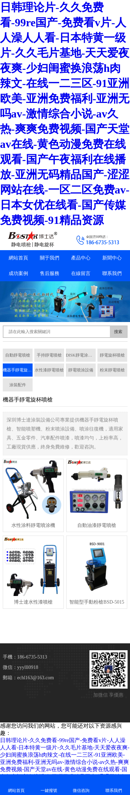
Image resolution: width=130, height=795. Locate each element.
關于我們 (49, 258)
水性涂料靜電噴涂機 (33, 525)
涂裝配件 (17, 384)
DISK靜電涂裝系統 (81, 355)
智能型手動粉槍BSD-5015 (96, 602)
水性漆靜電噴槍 (49, 370)
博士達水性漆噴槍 (33, 602)
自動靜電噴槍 (17, 355)
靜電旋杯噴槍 (112, 355)
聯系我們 (112, 273)
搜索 (118, 331)
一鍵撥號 (49, 784)
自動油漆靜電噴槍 (96, 525)
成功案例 (18, 273)
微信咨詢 (81, 784)
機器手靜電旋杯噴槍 (18, 370)
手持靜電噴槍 (49, 355)
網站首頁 (18, 258)
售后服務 (49, 273)
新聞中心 (112, 258)
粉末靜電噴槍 (112, 370)
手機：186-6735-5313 (25, 657)
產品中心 (80, 258)
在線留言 (80, 273)
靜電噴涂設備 (80, 370)
